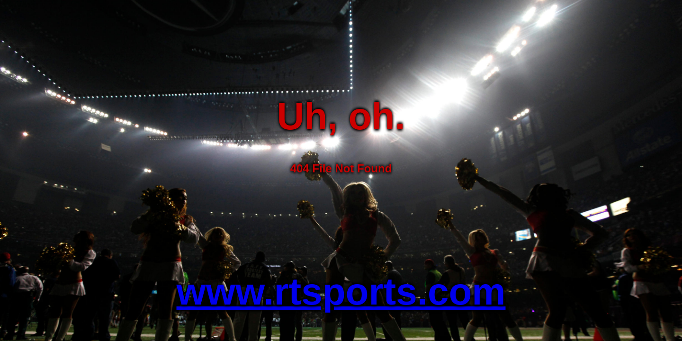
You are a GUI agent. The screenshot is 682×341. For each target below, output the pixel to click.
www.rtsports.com (341, 291)
